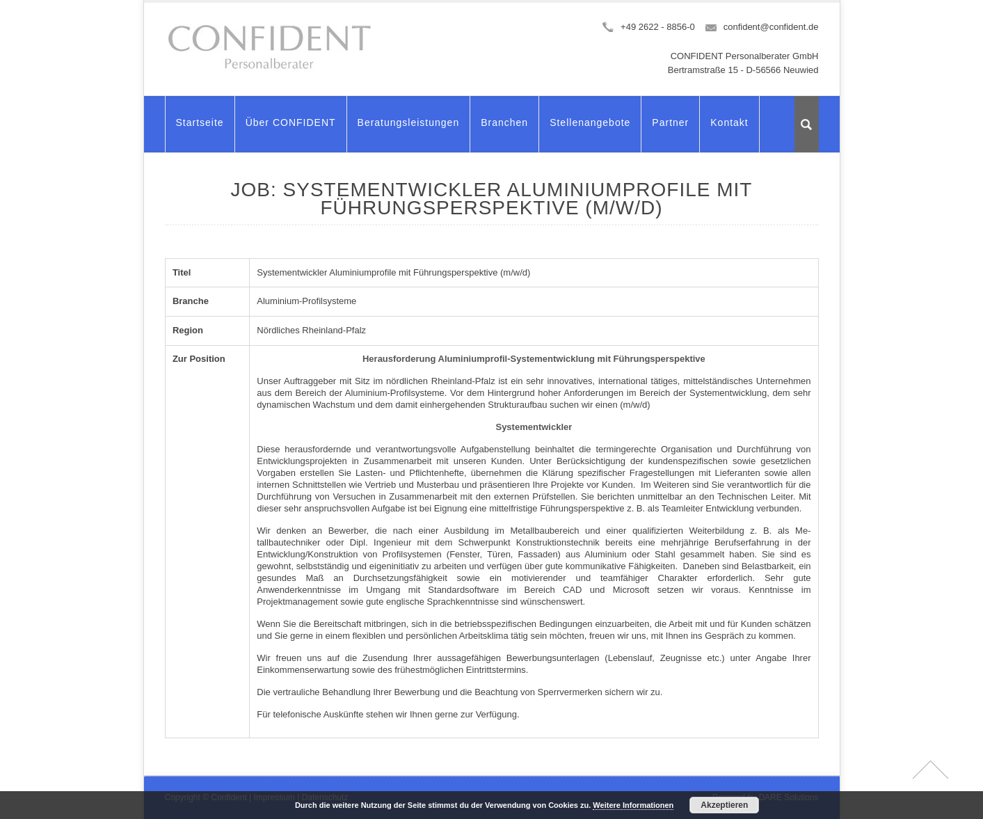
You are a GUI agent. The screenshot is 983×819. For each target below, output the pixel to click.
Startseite (200, 129)
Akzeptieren (724, 805)
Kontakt (729, 129)
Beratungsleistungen (409, 129)
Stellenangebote (590, 129)
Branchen (504, 129)
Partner (670, 129)
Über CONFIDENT (291, 129)
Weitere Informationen (633, 805)
